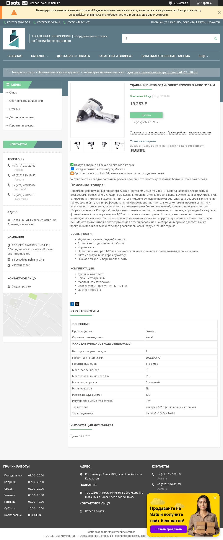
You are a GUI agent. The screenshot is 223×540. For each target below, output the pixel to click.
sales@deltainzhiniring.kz (28, 259)
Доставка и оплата (73, 56)
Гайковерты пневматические (103, 72)
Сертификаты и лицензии (26, 100)
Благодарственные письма (166, 56)
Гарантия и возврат (116, 56)
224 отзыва (181, 3)
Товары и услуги (23, 72)
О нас (13, 92)
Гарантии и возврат (22, 125)
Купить (146, 115)
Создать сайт (38, 3)
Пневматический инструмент (59, 72)
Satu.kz (130, 531)
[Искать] (215, 38)
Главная (15, 56)
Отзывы (14, 109)
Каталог (38, 56)
